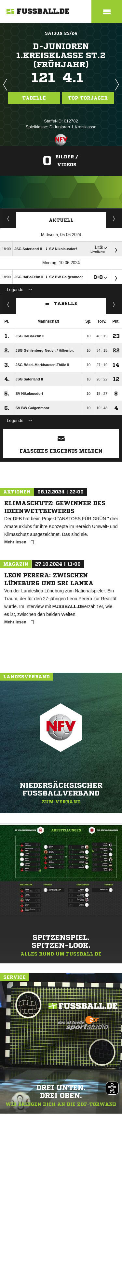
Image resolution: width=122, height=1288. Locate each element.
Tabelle (34, 98)
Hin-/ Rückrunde (114, 304)
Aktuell (61, 220)
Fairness (8, 304)
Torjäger (8, 218)
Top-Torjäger (88, 98)
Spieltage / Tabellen (114, 218)
